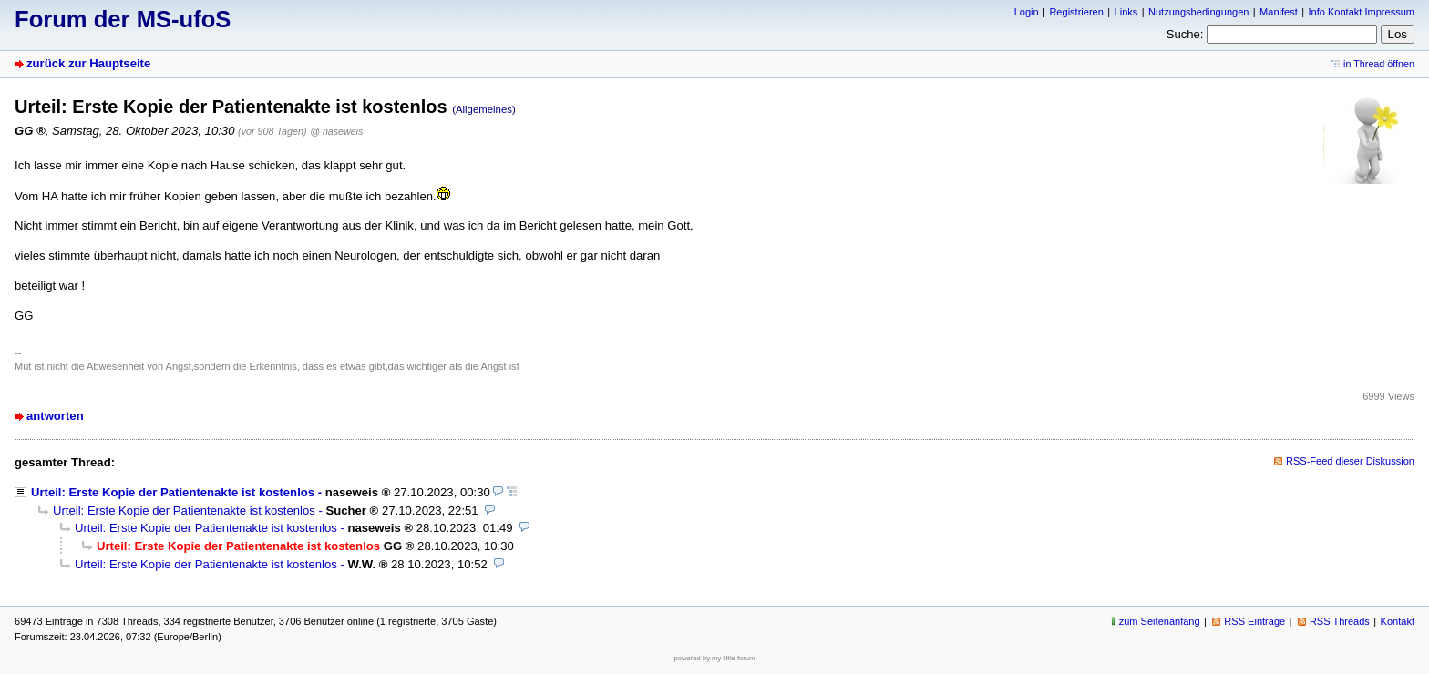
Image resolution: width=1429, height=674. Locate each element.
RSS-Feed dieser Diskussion (1350, 460)
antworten (55, 416)
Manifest (1278, 11)
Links (1126, 11)
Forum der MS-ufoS (123, 19)
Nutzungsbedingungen (1198, 11)
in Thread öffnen (1378, 63)
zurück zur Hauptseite (88, 63)
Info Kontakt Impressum (1362, 11)
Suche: (1185, 34)
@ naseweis (336, 131)
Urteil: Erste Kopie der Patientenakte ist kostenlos (172, 492)
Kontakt (1397, 621)
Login (1026, 11)
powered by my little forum (715, 658)
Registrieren (1076, 11)
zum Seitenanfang (1159, 621)
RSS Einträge (1254, 621)
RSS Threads (1340, 621)
